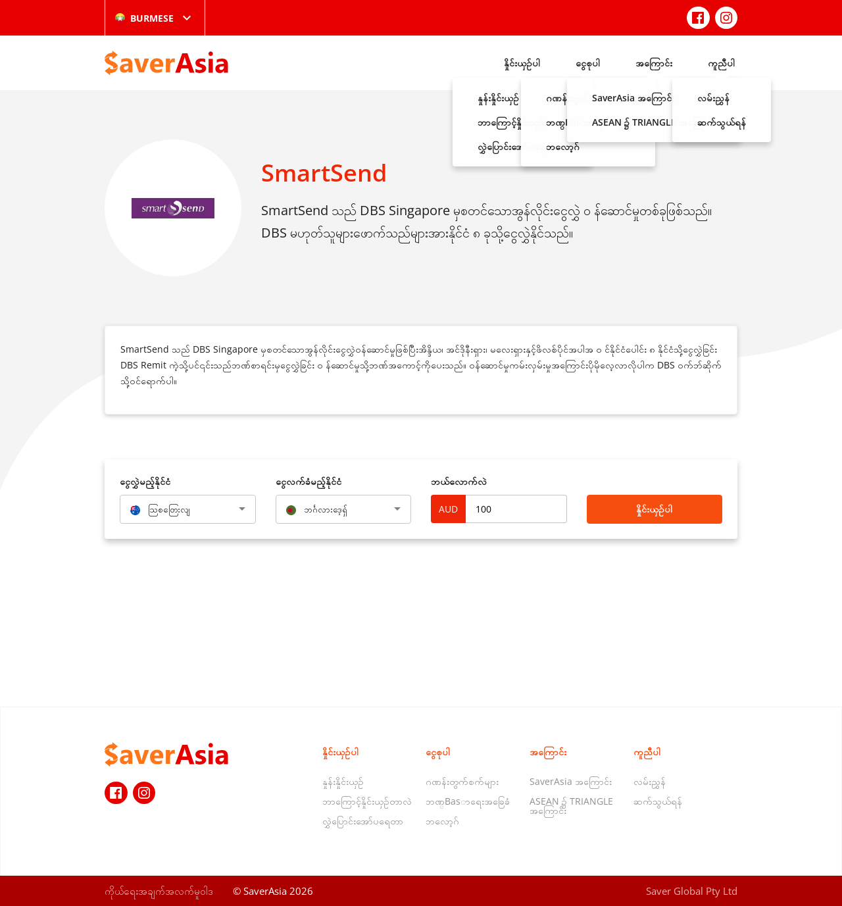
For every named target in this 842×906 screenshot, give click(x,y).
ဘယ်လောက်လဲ (459, 481)
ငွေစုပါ (588, 63)
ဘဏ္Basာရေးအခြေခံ (468, 801)
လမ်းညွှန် (649, 781)
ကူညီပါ (721, 63)
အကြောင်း (653, 63)
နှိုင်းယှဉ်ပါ (522, 63)
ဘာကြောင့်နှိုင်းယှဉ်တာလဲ (367, 801)
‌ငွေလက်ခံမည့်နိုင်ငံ (308, 481)
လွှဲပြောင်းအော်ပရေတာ (362, 821)
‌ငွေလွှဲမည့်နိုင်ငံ (145, 481)
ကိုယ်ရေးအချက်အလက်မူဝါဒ (159, 890)
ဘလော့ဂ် (442, 821)
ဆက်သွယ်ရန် (657, 801)
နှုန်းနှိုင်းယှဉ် (343, 781)
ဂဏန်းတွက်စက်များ (462, 781)
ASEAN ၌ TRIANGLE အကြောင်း (571, 806)
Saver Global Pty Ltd (691, 890)
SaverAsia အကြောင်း (571, 781)
